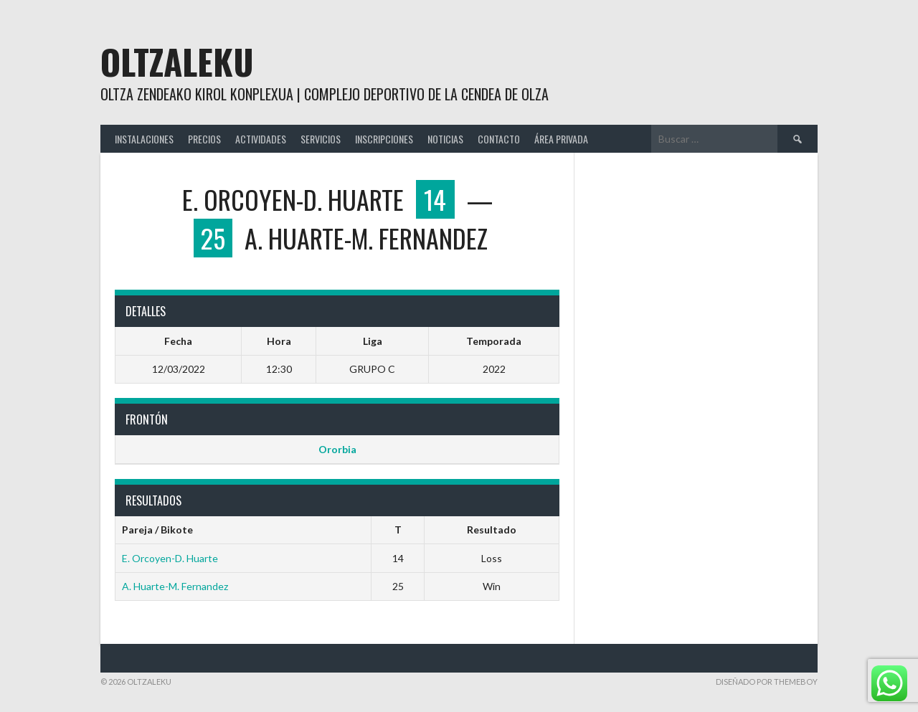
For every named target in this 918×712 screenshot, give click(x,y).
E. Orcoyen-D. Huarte (170, 558)
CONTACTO (499, 138)
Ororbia (337, 449)
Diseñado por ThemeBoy (767, 681)
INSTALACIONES (144, 138)
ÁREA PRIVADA (561, 138)
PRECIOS (204, 138)
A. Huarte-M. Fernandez (175, 586)
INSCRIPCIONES (384, 138)
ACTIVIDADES (260, 138)
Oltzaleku (177, 61)
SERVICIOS (321, 138)
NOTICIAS (445, 138)
